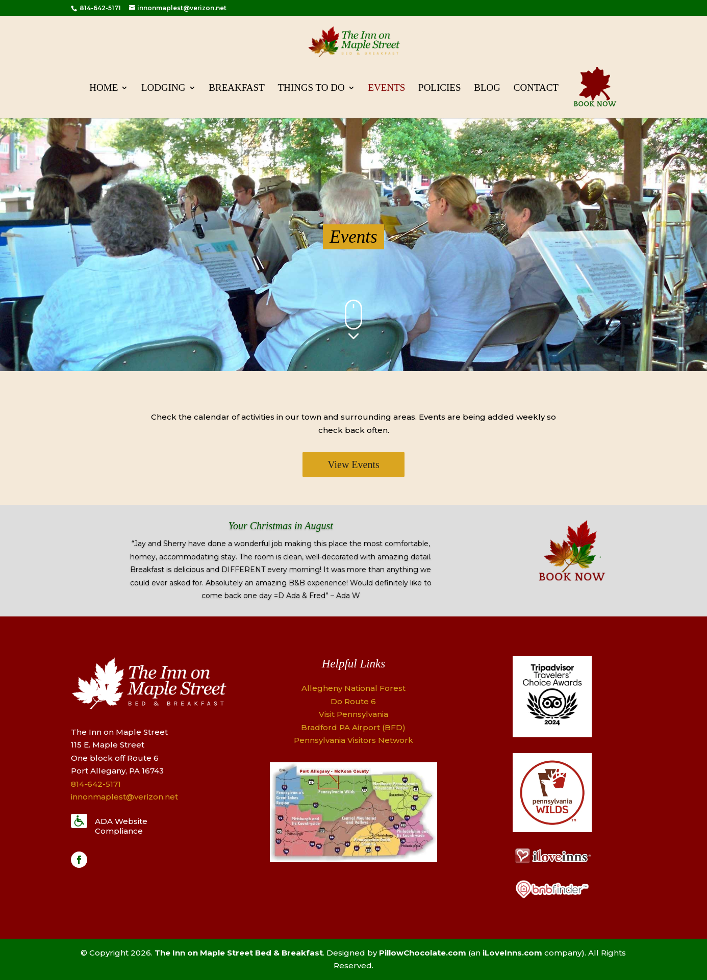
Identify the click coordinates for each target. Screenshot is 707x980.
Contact (536, 88)
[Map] (354, 859)
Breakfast (236, 88)
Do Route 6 (353, 701)
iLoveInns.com (512, 953)
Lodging (163, 88)
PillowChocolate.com (422, 953)
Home (103, 88)
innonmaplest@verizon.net (124, 797)
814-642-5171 (99, 8)
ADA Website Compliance (121, 826)
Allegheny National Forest (353, 688)
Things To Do (311, 88)
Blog (487, 88)
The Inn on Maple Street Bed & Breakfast (239, 953)
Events (387, 88)
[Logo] (552, 734)
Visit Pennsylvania (353, 714)
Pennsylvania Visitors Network (353, 740)
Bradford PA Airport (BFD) (353, 727)
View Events (353, 464)
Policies (439, 88)
